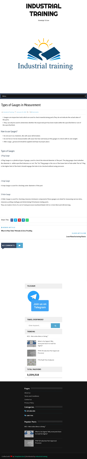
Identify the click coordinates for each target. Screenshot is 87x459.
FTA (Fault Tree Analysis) (46, 360)
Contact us (28, 399)
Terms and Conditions (31, 396)
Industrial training (43, 10)
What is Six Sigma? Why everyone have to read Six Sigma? (47, 343)
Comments (35, 112)
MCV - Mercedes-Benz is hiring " (37, 336)
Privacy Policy (29, 403)
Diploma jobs (31, 411)
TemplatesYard (20, 456)
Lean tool (30, 415)
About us (27, 393)
